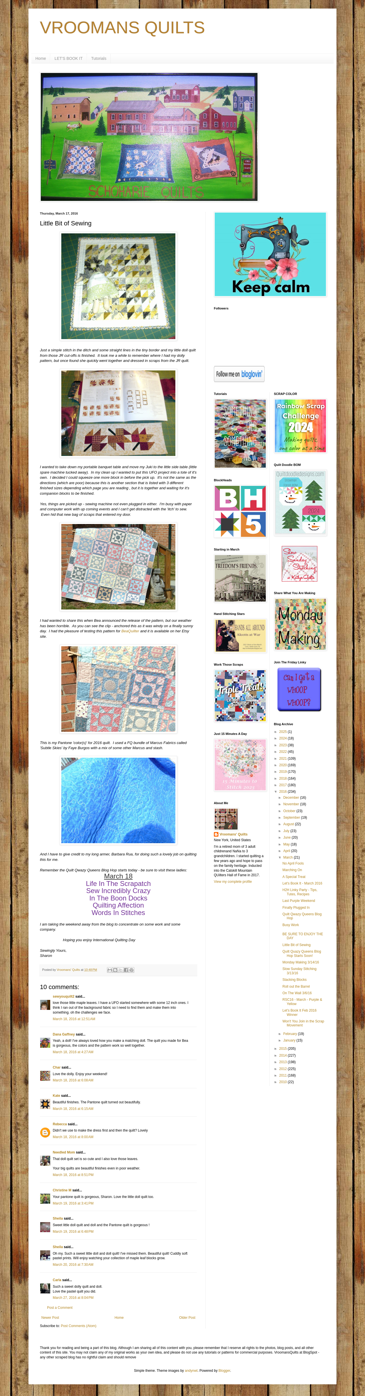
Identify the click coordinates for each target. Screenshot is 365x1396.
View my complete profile (233, 882)
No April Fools (293, 863)
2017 (283, 785)
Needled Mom (64, 1152)
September (292, 818)
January (289, 1040)
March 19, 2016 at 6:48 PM (73, 1232)
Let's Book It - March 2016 (302, 883)
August (289, 824)
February (290, 1034)
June (287, 837)
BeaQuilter (130, 631)
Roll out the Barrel (296, 987)
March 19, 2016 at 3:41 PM (73, 1203)
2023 (283, 745)
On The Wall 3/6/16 (297, 993)
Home (40, 58)
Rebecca (60, 1124)
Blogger (224, 1371)
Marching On (292, 870)
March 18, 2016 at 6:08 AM (73, 1080)
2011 (283, 1075)
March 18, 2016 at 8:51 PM (73, 1175)
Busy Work (290, 925)
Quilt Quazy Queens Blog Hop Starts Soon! (301, 953)
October (289, 811)
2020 (283, 765)
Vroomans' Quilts (234, 834)
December (291, 798)
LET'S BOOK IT (68, 58)
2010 (283, 1082)
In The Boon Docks (118, 898)
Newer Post (50, 1318)
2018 (283, 778)
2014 (283, 1055)
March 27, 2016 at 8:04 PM (73, 1298)
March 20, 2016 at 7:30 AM (73, 1265)
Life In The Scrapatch (118, 883)
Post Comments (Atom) (78, 1326)
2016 (283, 792)
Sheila (58, 1218)
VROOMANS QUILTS (122, 27)
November (291, 804)
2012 (283, 1069)
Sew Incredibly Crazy (118, 890)
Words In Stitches (118, 912)
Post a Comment (59, 1308)
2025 (283, 732)
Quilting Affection (118, 905)
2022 (283, 752)
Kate (56, 1096)
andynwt (191, 1371)
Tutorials (98, 58)
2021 (283, 759)
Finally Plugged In (295, 908)
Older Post (187, 1318)
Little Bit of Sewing (296, 945)
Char (56, 1067)
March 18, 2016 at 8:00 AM (73, 1137)
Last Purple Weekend (298, 901)
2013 (283, 1062)
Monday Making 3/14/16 (300, 962)
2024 (283, 738)
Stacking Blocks (294, 980)
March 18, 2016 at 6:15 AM (73, 1109)
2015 (283, 1049)
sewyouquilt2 (63, 996)
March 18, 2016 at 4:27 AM (73, 1052)
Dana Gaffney (64, 1034)
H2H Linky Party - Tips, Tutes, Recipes (299, 892)
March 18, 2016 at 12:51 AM (74, 1019)
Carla (57, 1280)
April (287, 851)
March (288, 857)
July (286, 831)
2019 (283, 772)
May (287, 844)
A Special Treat (293, 877)
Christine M (62, 1190)
